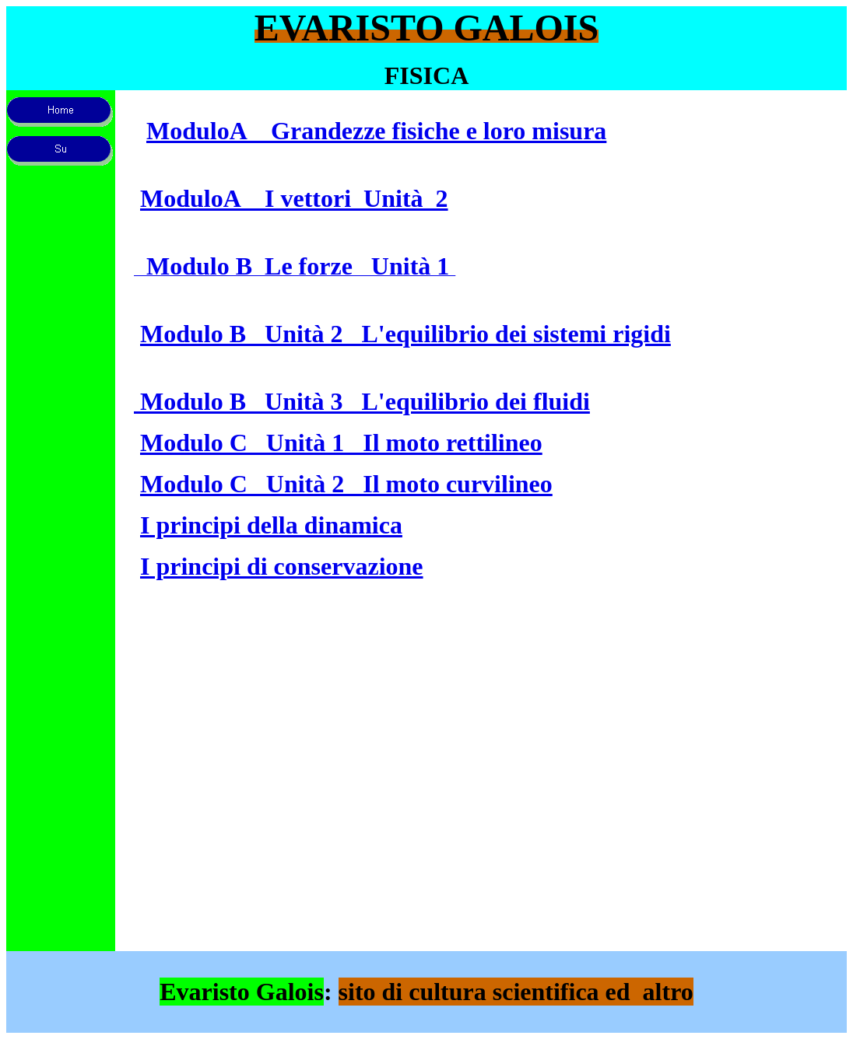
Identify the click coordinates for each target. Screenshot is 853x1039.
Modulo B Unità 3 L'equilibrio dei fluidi (362, 401)
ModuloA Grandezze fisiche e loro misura (376, 131)
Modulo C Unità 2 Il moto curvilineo (346, 484)
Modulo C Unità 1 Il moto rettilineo (341, 443)
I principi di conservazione (281, 566)
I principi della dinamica (271, 525)
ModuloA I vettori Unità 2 (294, 198)
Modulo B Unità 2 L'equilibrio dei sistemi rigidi (405, 334)
